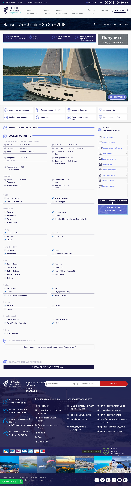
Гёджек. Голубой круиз (80, 415)
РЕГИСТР (114, 383)
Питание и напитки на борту (48, 426)
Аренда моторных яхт (32, 11)
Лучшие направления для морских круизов (82, 407)
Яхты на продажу (91, 11)
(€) (100, 2)
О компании (43, 441)
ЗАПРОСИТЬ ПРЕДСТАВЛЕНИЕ (112, 201)
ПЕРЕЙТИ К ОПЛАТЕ (91, 451)
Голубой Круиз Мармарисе (112, 406)
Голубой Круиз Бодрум (110, 410)
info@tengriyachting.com (21, 425)
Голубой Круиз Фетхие (110, 415)
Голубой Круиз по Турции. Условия (50, 411)
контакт (105, 10)
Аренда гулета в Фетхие (111, 431)
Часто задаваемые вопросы (47, 419)
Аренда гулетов (46, 11)
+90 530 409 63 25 (18, 2)
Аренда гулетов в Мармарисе (78, 428)
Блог (40, 437)
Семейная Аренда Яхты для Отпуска (113, 420)
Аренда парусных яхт (77, 11)
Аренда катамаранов (61, 11)
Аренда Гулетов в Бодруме (112, 426)
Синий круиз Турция (79, 419)
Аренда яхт (43, 406)
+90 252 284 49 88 (41, 2)
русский (91, 2)
